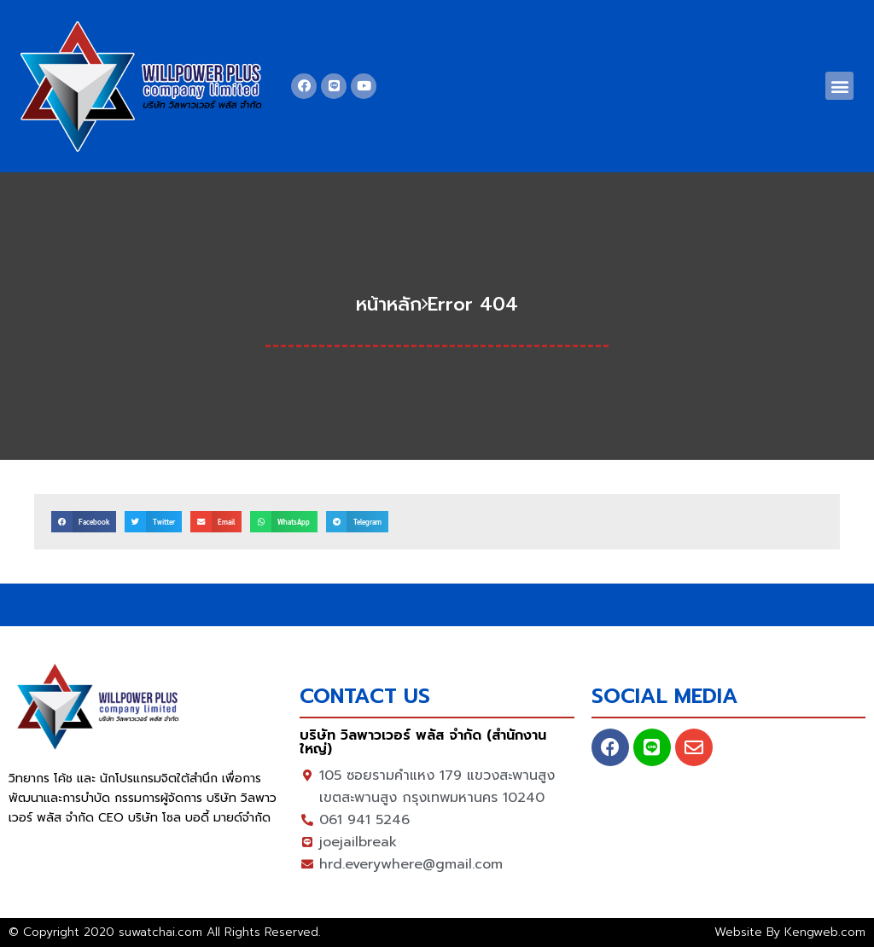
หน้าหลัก (389, 304)
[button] (839, 86)
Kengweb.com (824, 932)
